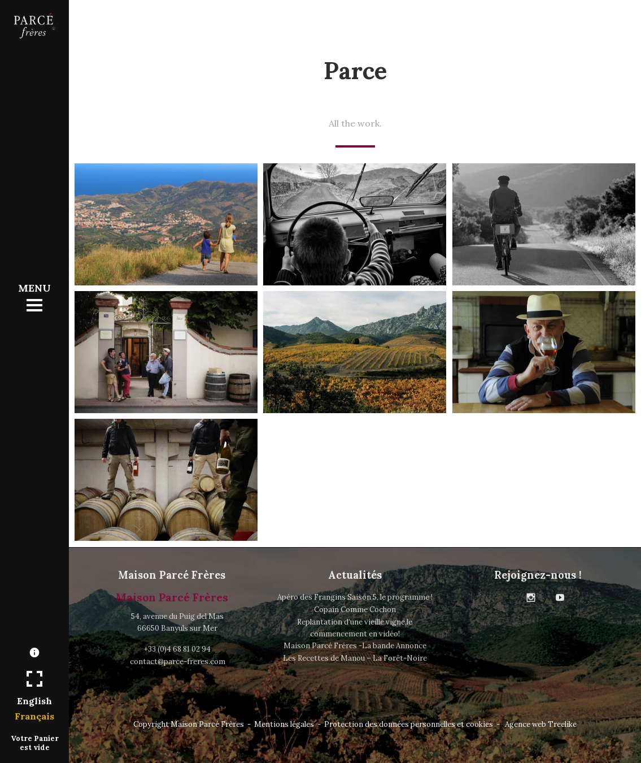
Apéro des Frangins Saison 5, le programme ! (355, 597)
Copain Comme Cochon (355, 609)
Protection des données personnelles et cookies (408, 724)
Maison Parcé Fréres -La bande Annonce (355, 646)
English (34, 700)
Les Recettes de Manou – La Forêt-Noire (355, 658)
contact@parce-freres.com (177, 661)
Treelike (562, 724)
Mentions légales (284, 724)
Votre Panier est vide (35, 743)
